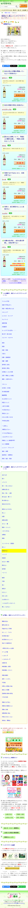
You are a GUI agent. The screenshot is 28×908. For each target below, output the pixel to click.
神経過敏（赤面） (7, 666)
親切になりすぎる (7, 509)
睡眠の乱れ (5, 621)
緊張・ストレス (6, 527)
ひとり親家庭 (5, 444)
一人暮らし (5, 425)
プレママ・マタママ (7, 337)
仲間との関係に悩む (7, 686)
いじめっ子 (5, 655)
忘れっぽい (5, 596)
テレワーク (5, 319)
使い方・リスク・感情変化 (11, 828)
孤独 (3, 538)
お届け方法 (9, 814)
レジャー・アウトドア (8, 447)
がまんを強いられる (7, 417)
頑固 (3, 516)
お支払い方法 (9, 817)
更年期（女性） (6, 364)
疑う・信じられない (7, 486)
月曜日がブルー (6, 429)
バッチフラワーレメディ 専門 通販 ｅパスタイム (14, 903)
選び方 (14, 10)
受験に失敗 (5, 709)
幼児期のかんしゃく (7, 639)
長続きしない (5, 413)
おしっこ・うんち (7, 632)
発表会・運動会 (6, 720)
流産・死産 (5, 350)
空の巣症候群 (5, 391)
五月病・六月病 (6, 388)
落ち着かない (5, 500)
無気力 (4, 588)
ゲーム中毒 (5, 652)
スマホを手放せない (7, 433)
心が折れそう (5, 599)
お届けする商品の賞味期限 (11, 832)
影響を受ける (5, 489)
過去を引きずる (6, 504)
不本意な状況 (5, 420)
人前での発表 (5, 406)
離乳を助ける (5, 625)
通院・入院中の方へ (7, 379)
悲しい (4, 512)
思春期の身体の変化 (7, 693)
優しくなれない (6, 606)
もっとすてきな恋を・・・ (9, 330)
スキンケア (5, 312)
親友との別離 (5, 689)
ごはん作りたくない (7, 436)
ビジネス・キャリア (7, 315)
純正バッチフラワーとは (12, 868)
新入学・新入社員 (7, 334)
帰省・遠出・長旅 (7, 458)
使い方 (19, 10)
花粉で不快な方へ (7, 305)
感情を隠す (5, 520)
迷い (3, 585)
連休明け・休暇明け (7, 455)
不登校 (4, 682)
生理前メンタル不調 (7, 372)
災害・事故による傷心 (8, 375)
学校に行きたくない (7, 716)
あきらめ (4, 475)
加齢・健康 (5, 361)
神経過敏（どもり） (7, 670)
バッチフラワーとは (7, 10)
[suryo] (23, 92)
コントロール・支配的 (8, 543)
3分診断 (24, 10)
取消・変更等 (20, 817)
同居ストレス (5, 402)
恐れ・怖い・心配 (7, 493)
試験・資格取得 (6, 357)
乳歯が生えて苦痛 (7, 628)
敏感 (3, 577)
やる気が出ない (6, 409)
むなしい (4, 592)
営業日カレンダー (9, 837)
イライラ (4, 482)
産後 (3, 346)
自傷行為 (4, 662)
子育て (4, 353)
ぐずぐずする (5, 531)
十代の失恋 (5, 697)
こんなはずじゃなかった (8, 603)
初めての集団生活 (7, 643)
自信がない (5, 550)
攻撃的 (4, 534)
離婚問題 (4, 395)
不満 (3, 581)
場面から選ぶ (8, 12)
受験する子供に (6, 702)
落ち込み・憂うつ (7, 496)
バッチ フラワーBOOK (15, 282)
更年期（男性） (6, 368)
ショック (4, 554)
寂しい (4, 547)
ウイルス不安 (5, 301)
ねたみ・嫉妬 (5, 561)
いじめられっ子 (6, 659)
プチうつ (4, 384)
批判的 (4, 569)
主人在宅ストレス (7, 399)
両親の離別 (5, 675)
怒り (3, 478)
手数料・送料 (20, 814)
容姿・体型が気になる (8, 308)
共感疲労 (4, 326)
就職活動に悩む (6, 713)
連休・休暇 (5, 451)
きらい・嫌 (5, 523)
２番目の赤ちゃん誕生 (8, 648)
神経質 (4, 558)
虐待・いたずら (6, 679)
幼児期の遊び (5, 636)
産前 (3, 342)
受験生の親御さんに (7, 706)
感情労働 (4, 323)
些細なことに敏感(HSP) (8, 440)
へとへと (4, 572)
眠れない (4, 565)
